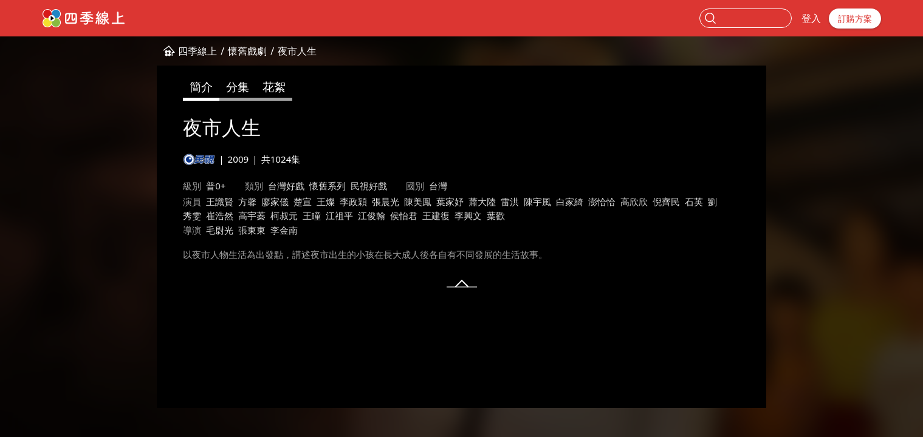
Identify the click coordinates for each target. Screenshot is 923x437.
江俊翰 (371, 215)
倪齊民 (666, 201)
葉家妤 (450, 201)
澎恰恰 (602, 201)
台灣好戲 (286, 186)
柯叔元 (284, 215)
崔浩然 (219, 215)
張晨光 (385, 201)
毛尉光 (219, 230)
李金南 (284, 230)
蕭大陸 (482, 201)
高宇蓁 (252, 215)
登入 (811, 18)
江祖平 (339, 215)
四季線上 (197, 51)
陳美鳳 (417, 201)
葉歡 (496, 215)
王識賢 (219, 201)
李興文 (468, 215)
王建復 (436, 215)
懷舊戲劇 (247, 51)
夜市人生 (297, 51)
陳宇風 (537, 201)
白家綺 (569, 201)
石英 (694, 201)
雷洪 (510, 201)
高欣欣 (634, 201)
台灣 (438, 186)
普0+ (215, 186)
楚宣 (302, 201)
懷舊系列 (327, 186)
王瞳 (312, 215)
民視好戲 (369, 186)
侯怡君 (403, 215)
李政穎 (353, 201)
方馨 (247, 201)
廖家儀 (275, 201)
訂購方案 (855, 18)
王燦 (326, 201)
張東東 (252, 230)
